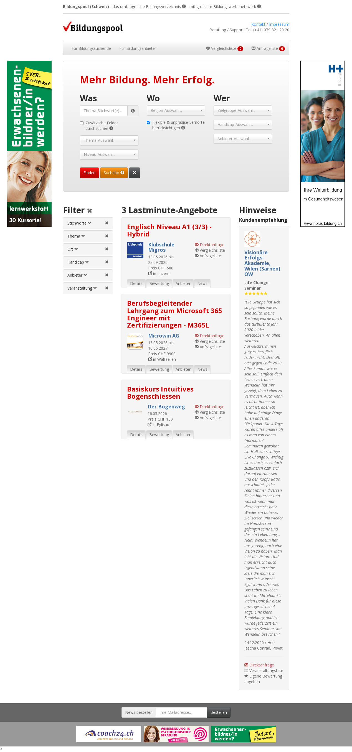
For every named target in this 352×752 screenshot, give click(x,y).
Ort (72, 249)
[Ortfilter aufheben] (107, 249)
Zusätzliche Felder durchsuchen (99, 125)
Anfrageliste (208, 255)
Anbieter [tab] (183, 283)
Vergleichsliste (210, 250)
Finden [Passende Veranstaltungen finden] (89, 172)
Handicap (78, 262)
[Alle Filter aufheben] (89, 211)
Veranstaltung (82, 288)
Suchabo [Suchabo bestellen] (114, 172)
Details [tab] (136, 283)
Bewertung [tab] (159, 283)
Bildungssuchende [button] (91, 48)
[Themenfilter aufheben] (107, 236)
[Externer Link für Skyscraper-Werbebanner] (29, 144)
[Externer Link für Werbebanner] (108, 734)
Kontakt (258, 24)
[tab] (88, 223)
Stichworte (79, 223)
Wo (153, 98)
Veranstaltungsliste (263, 670)
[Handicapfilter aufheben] (107, 262)
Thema (76, 236)
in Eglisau (158, 424)
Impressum (279, 24)
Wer (222, 98)
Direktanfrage (259, 665)
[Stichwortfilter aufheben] (107, 223)
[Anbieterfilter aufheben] (107, 275)
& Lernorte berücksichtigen (176, 125)
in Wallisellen (162, 359)
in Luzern (158, 273)
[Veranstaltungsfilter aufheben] (107, 288)
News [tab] (202, 283)
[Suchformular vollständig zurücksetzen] (134, 173)
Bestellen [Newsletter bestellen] (218, 712)
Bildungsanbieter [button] (137, 48)
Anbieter (77, 275)
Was (88, 98)
